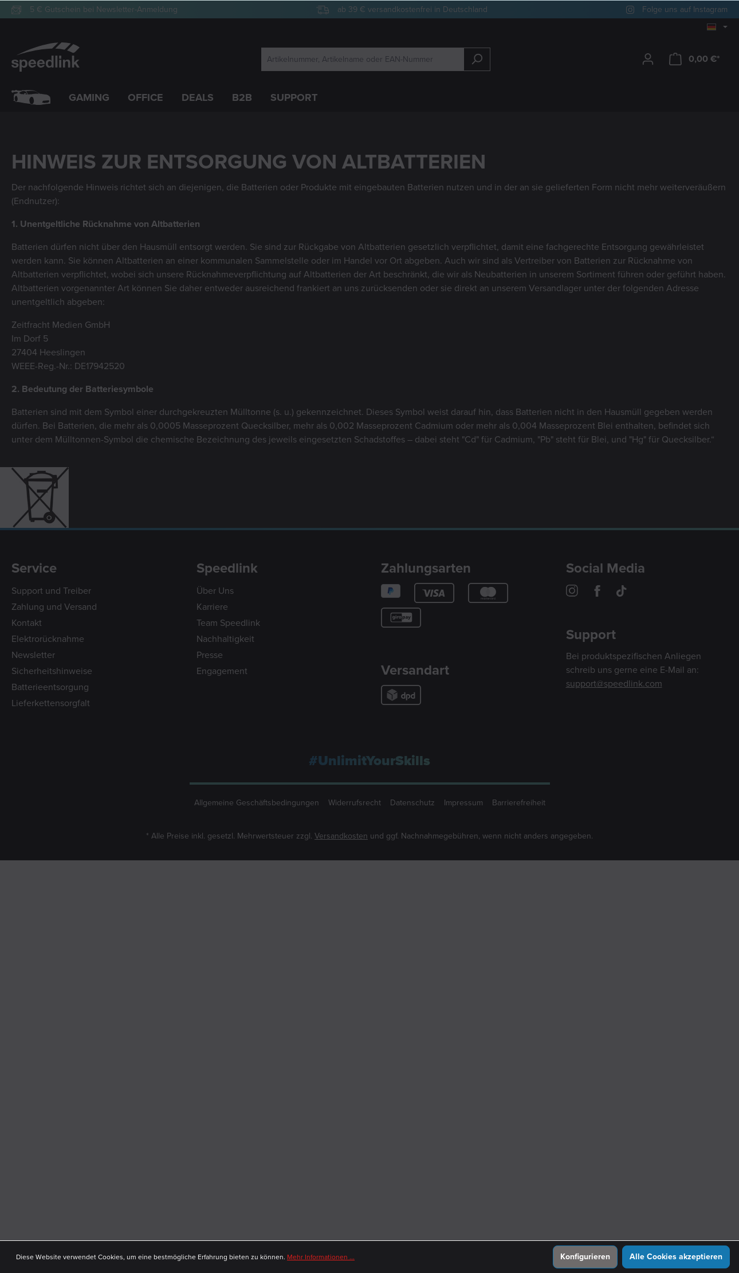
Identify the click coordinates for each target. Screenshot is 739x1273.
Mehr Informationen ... (321, 1257)
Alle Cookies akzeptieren (676, 1257)
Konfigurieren (585, 1257)
